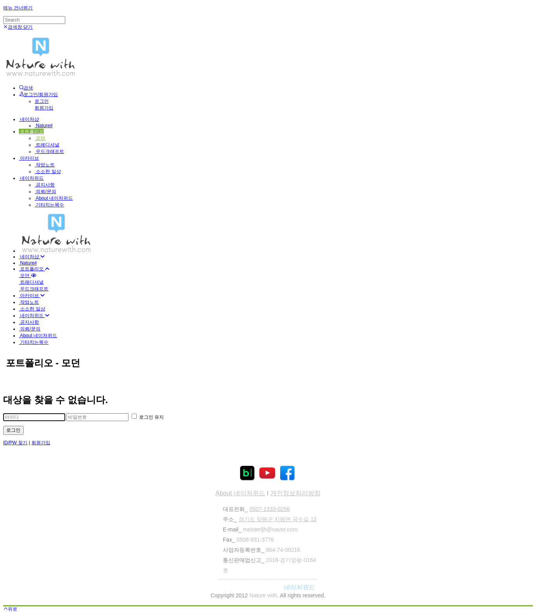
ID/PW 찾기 (15, 442)
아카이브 (29, 158)
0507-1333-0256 (270, 509)
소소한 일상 (48, 171)
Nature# (44, 125)
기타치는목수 (49, 205)
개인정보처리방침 (295, 493)
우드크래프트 (49, 151)
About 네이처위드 (54, 198)
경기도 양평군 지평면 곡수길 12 (278, 519)
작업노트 (45, 165)
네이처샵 (29, 119)
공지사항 (45, 185)
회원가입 (44, 108)
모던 (40, 138)
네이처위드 (31, 178)
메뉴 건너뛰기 (18, 8)
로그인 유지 (148, 417)
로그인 (42, 101)
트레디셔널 (47, 145)
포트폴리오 (31, 131)
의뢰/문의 (45, 191)
